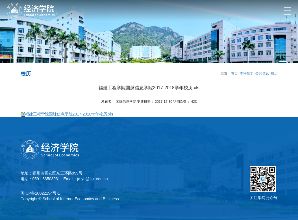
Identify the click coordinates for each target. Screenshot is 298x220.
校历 (274, 73)
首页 (234, 73)
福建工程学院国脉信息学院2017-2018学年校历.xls (69, 114)
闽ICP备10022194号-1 (40, 193)
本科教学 (246, 73)
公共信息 (262, 73)
